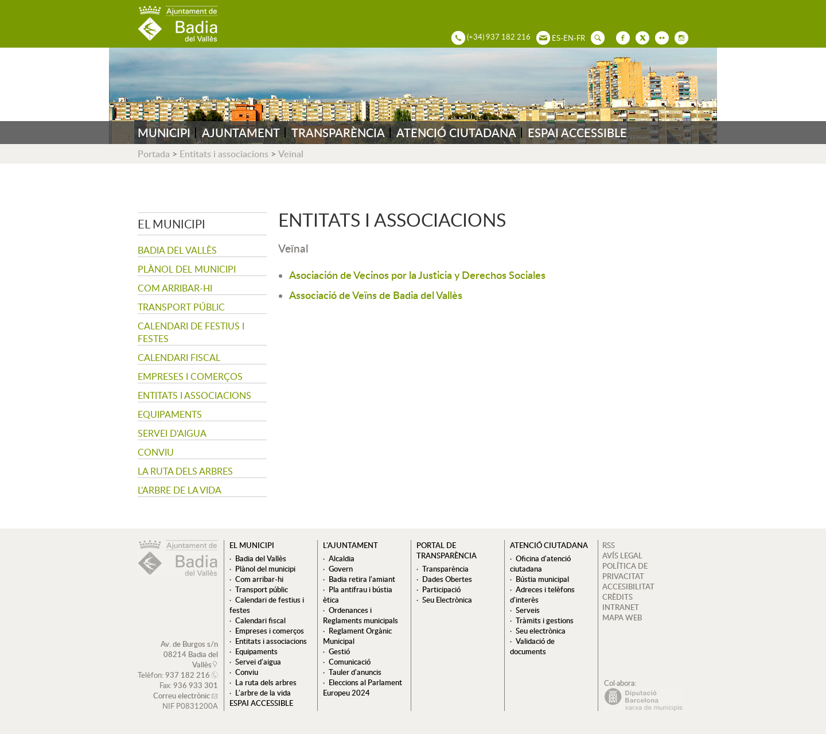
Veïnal (290, 153)
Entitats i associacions (224, 153)
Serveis (528, 610)
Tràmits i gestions (545, 620)
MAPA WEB (622, 617)
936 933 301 (195, 685)
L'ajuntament (350, 545)
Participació (441, 589)
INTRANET (620, 607)
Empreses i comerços (190, 376)
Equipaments (170, 414)
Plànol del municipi (187, 269)
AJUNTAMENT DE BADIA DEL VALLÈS (178, 24)
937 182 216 (187, 675)
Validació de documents (532, 646)
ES (556, 38)
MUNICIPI (164, 133)
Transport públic (181, 307)
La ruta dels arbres (185, 471)
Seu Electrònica (447, 600)
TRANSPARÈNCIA (338, 133)
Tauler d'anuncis (355, 672)
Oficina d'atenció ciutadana (540, 563)
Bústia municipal (542, 579)
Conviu (156, 452)
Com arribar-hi (175, 288)
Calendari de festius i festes (191, 332)
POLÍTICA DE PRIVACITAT (625, 571)
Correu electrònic (181, 695)
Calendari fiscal (179, 357)
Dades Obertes (447, 579)
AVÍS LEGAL (622, 555)
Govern (341, 569)
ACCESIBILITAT (628, 586)
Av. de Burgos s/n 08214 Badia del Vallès (189, 654)
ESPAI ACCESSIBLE (577, 133)
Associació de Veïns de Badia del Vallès (375, 295)
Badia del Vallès (177, 250)
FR (580, 38)
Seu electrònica (541, 631)
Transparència (445, 569)
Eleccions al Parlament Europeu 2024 (362, 687)
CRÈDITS (617, 597)
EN (568, 38)
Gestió (339, 651)
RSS (608, 545)
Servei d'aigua (172, 433)
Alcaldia (341, 558)
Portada (154, 153)
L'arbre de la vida (179, 490)
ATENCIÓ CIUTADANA (456, 133)
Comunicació (350, 662)
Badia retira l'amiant (362, 579)
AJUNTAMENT (241, 133)
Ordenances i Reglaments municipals (360, 615)
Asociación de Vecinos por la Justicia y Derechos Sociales (417, 274)
